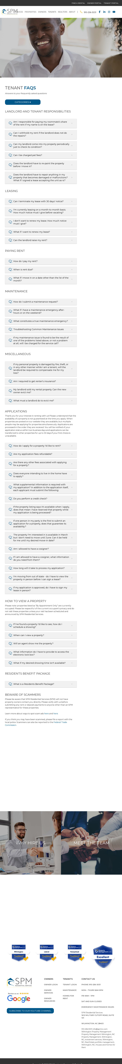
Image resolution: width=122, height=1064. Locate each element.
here (46, 712)
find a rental (78, 3)
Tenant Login (70, 983)
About (72, 12)
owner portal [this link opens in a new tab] (94, 3)
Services (18, 12)
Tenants (52, 12)
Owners (42, 12)
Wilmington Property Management (96, 1030)
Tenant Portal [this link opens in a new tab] (111, 3)
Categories (23, 102)
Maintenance (69, 988)
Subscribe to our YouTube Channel (31, 1009)
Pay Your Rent (101, 88)
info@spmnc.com (100, 1027)
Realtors (62, 12)
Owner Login (51, 983)
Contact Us (101, 95)
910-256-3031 (90, 12)
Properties (30, 12)
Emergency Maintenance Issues (97, 1005)
